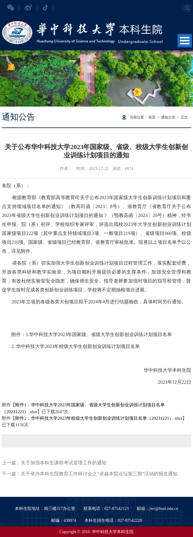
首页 (152, 117)
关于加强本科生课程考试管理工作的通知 (63, 462)
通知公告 (168, 117)
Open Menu (185, 40)
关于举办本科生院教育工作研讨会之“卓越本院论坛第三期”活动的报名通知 (99, 473)
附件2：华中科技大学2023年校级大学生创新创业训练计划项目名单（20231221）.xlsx (98, 418)
